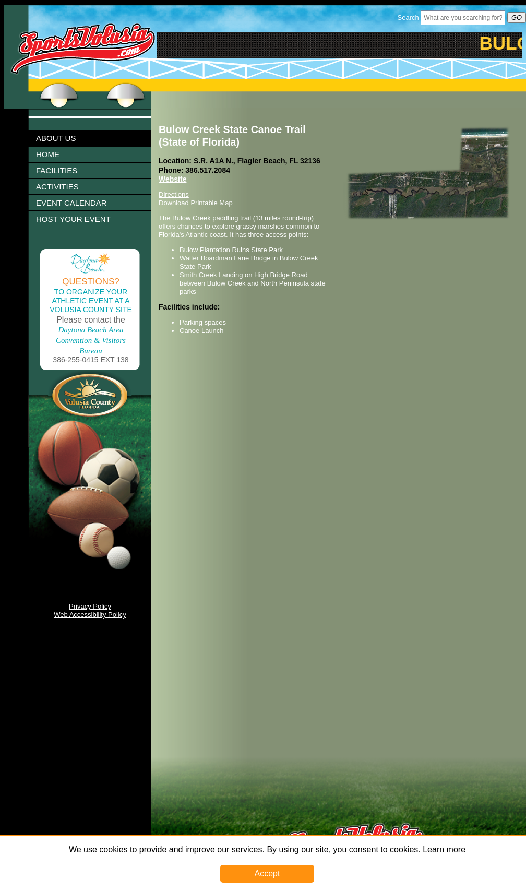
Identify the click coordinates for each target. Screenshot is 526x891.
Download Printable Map (196, 203)
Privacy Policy (90, 606)
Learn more (444, 849)
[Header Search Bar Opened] (463, 17)
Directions (174, 194)
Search (408, 17)
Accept (267, 873)
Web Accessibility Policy (90, 615)
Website (172, 179)
